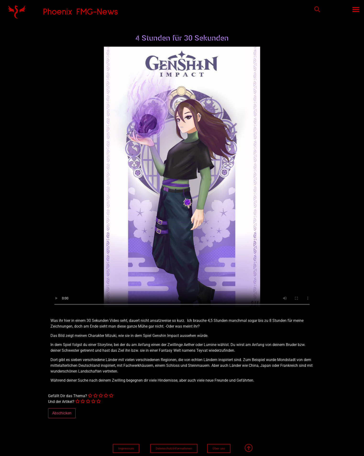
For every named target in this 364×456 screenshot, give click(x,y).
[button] (317, 9)
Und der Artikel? (61, 402)
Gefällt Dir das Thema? (67, 396)
